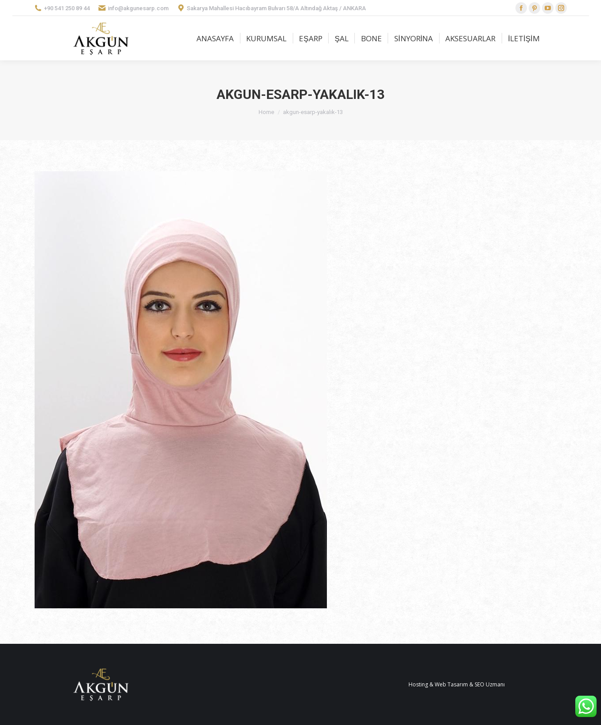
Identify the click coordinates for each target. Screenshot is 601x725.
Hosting (418, 684)
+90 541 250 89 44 (62, 8)
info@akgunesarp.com (133, 8)
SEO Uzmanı (490, 684)
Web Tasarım (451, 684)
